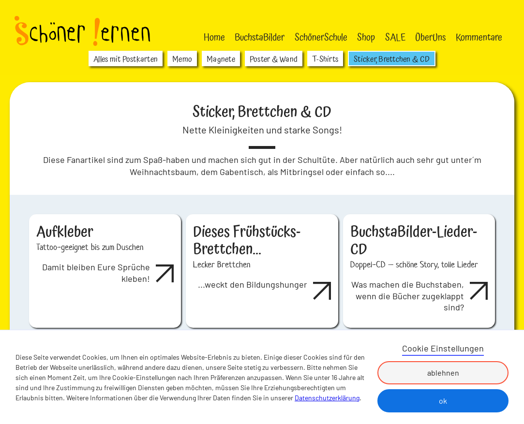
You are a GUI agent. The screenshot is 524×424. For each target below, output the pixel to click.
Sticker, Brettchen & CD (392, 59)
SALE (395, 37)
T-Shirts (325, 59)
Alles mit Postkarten (125, 59)
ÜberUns (430, 37)
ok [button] (443, 400)
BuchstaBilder (259, 37)
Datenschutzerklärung (327, 398)
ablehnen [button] (443, 372)
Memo (182, 59)
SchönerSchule (321, 37)
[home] (82, 31)
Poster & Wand (274, 59)
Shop (366, 37)
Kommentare (479, 37)
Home (214, 37)
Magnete (221, 59)
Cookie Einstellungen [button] (443, 348)
